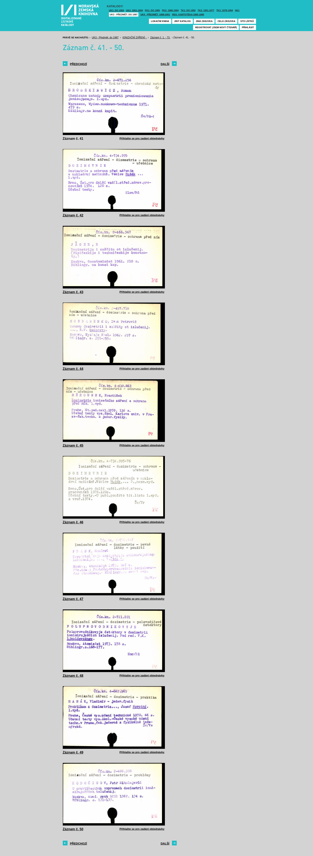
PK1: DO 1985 (152, 10)
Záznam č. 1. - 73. (160, 37)
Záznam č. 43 (73, 292)
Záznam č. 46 (73, 522)
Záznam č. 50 (73, 829)
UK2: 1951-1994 (134, 10)
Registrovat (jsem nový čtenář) (216, 27)
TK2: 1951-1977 (206, 10)
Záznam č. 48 (73, 675)
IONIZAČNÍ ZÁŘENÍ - (134, 37)
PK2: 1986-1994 (170, 10)
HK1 (237, 10)
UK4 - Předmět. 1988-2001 (155, 14)
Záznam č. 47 (73, 599)
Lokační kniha (160, 21)
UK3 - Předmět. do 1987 (124, 14)
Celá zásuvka (226, 21)
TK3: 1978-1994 (224, 10)
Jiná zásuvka (204, 21)
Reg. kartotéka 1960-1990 (188, 14)
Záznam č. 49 (73, 752)
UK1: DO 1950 (116, 10)
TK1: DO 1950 (188, 10)
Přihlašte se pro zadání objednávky (142, 138)
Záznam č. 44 (73, 369)
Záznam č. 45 (73, 445)
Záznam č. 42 (73, 215)
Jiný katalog (182, 21)
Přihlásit (248, 27)
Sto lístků (247, 21)
